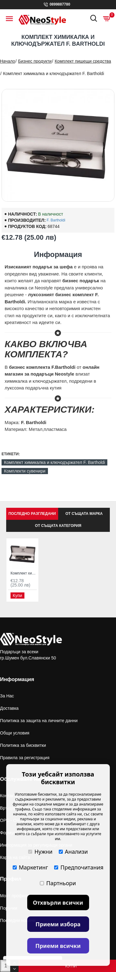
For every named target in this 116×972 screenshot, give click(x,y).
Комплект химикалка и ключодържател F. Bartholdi (54, 462)
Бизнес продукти (35, 61)
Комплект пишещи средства (83, 61)
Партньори (58, 883)
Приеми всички (58, 945)
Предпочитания (78, 867)
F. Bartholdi (56, 220)
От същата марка (84, 513)
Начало (7, 61)
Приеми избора (58, 924)
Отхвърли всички (58, 902)
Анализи (73, 851)
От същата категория (58, 526)
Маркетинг (30, 867)
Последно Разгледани (32, 513)
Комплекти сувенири (24, 471)
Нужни (40, 851)
